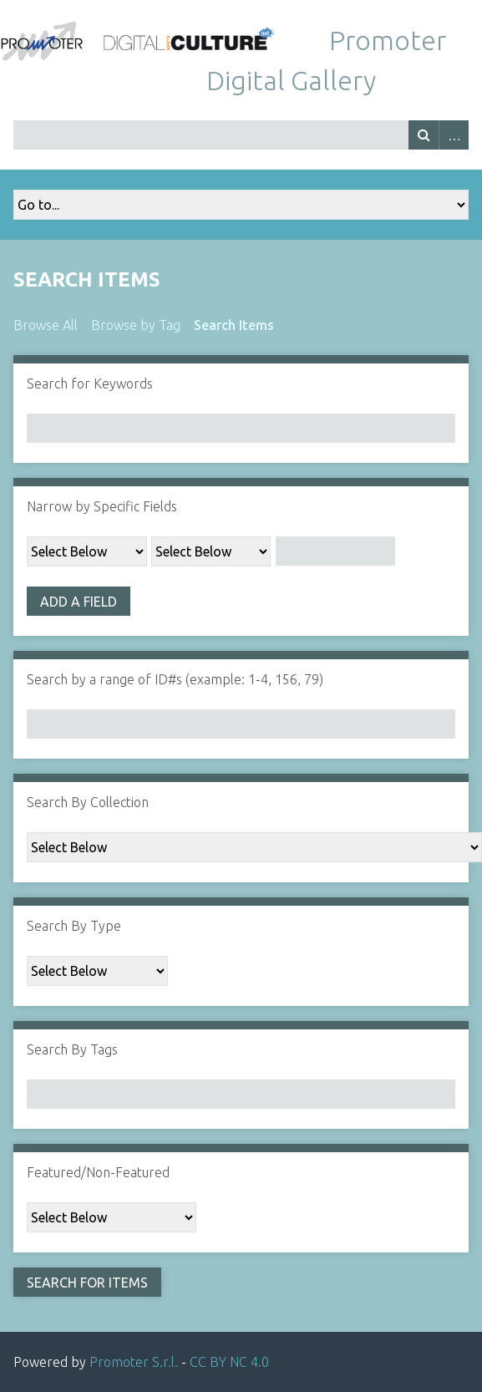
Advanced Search (454, 135)
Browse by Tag (135, 325)
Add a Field (78, 601)
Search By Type (74, 925)
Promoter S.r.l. (133, 1361)
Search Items (234, 325)
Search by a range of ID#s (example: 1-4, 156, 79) (175, 679)
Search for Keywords (90, 383)
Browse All (45, 325)
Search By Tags (72, 1049)
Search (423, 135)
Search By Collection (88, 802)
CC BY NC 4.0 (229, 1361)
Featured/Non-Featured (98, 1172)
